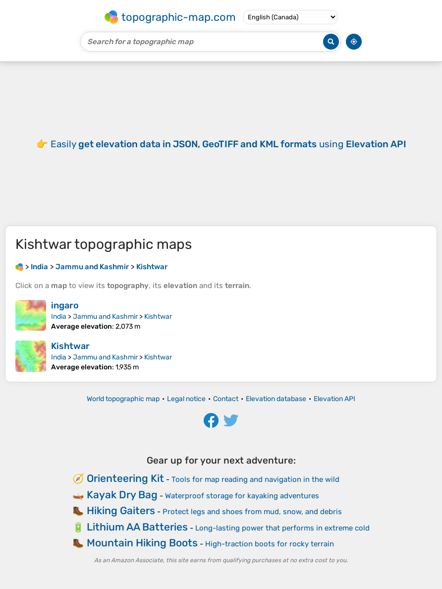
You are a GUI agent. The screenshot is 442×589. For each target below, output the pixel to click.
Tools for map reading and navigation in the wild (255, 479)
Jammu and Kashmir (105, 316)
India (58, 316)
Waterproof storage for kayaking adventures (242, 495)
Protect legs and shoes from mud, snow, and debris (252, 511)
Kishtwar (158, 316)
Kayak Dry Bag (122, 494)
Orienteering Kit (125, 478)
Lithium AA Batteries (137, 527)
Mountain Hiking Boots (142, 542)
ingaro (65, 305)
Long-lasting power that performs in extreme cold (282, 528)
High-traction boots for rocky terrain (269, 543)
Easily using (228, 144)
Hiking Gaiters (121, 510)
